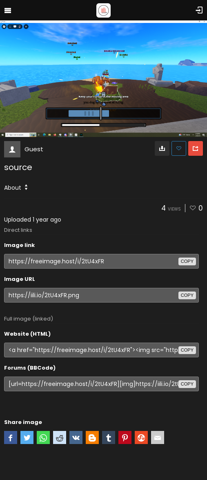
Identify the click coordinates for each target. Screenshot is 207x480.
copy (187, 261)
